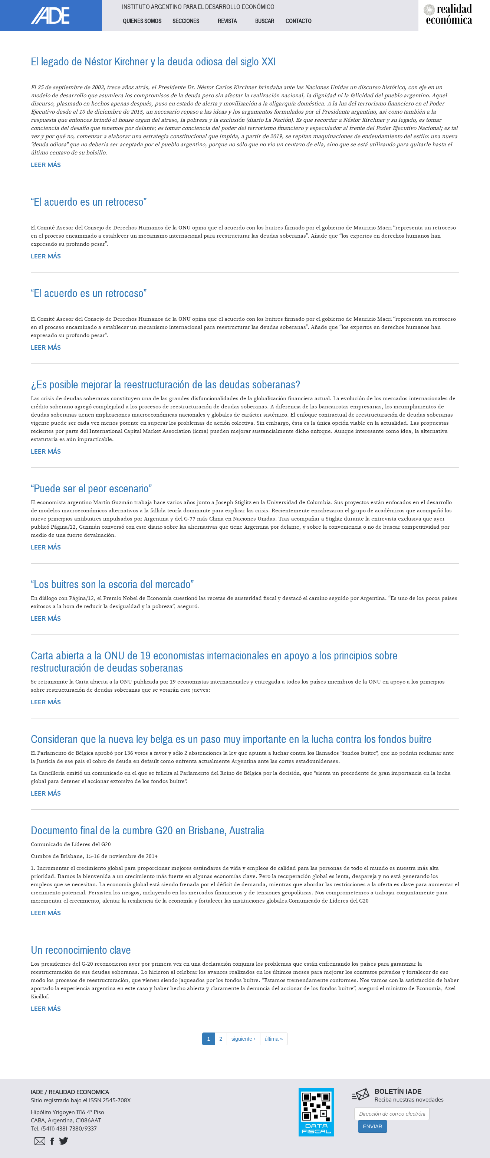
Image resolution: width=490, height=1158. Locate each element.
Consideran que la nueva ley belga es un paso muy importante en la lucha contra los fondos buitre (231, 739)
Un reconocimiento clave (81, 950)
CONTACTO (299, 21)
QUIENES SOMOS (142, 21)
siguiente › (243, 1039)
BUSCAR (264, 21)
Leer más (46, 165)
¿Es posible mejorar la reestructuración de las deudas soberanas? (165, 385)
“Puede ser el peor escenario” (91, 489)
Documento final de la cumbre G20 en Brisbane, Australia (147, 830)
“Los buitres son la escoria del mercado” (112, 584)
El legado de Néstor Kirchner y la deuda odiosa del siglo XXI (153, 62)
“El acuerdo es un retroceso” (89, 202)
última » (274, 1039)
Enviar (372, 1126)
